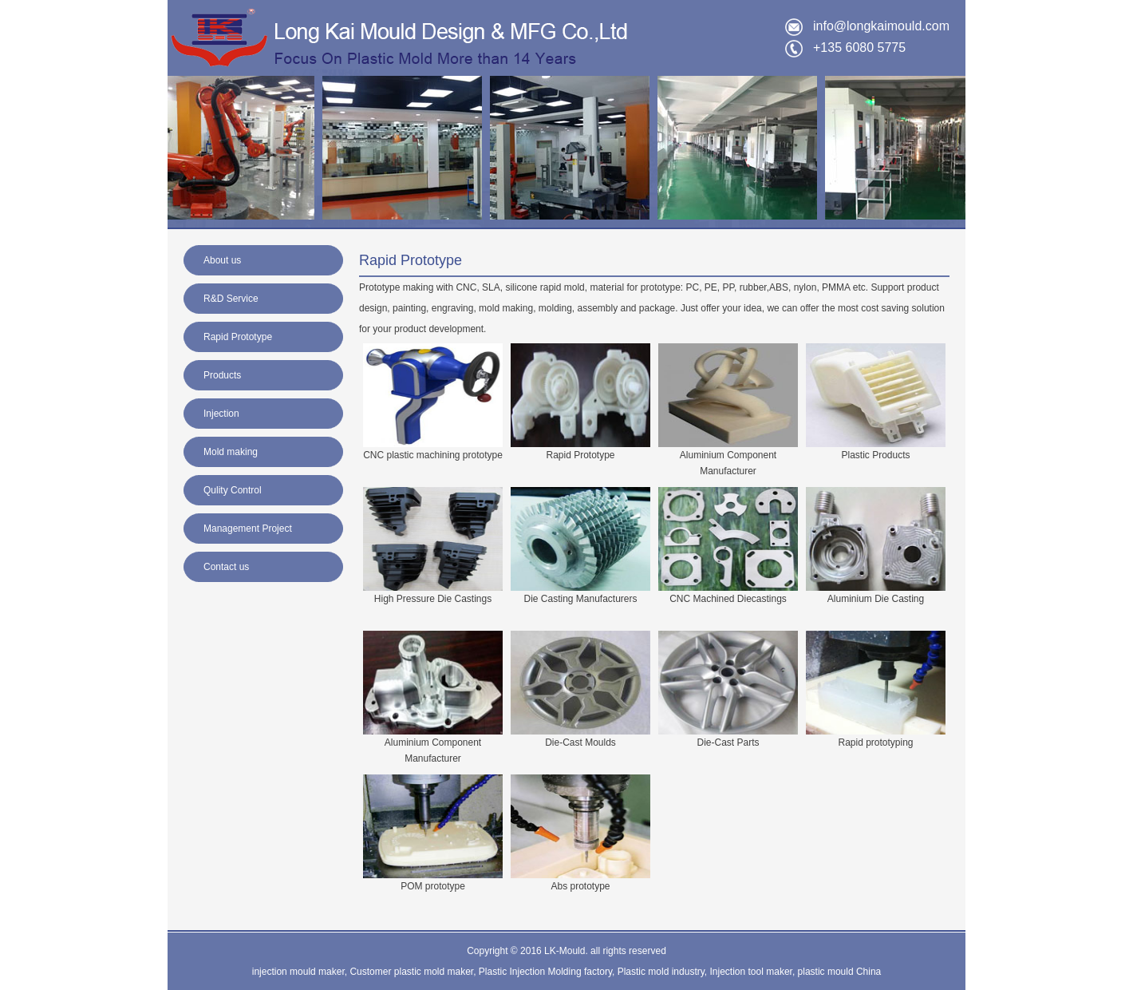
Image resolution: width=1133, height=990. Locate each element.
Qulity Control (232, 490)
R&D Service (231, 298)
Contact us (226, 566)
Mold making (230, 451)
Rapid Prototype (237, 337)
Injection (221, 413)
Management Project (247, 528)
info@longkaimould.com (881, 26)
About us (222, 260)
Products (222, 375)
